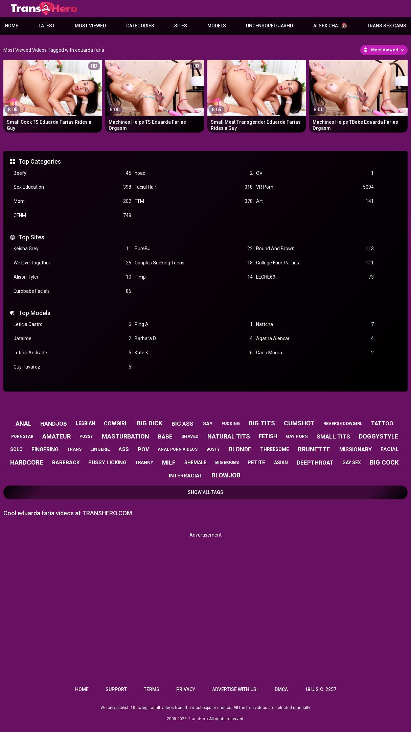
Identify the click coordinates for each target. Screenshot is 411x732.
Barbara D (193, 338)
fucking (231, 423)
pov (143, 449)
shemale (195, 462)
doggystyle (378, 436)
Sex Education (72, 187)
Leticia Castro (72, 324)
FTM (193, 201)
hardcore (26, 462)
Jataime (72, 338)
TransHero (198, 718)
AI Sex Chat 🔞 (330, 25)
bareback (65, 462)
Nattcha (315, 324)
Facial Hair (193, 187)
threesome (274, 449)
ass (123, 449)
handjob (53, 423)
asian (281, 462)
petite (256, 462)
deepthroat (315, 462)
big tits (262, 423)
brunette (314, 449)
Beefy (72, 173)
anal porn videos (178, 449)
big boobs (227, 462)
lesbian (85, 423)
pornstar (22, 436)
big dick (150, 423)
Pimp (193, 277)
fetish (268, 436)
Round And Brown (315, 249)
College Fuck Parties (315, 263)
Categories (140, 25)
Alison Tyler (72, 277)
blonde (240, 449)
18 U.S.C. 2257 (320, 689)
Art (315, 201)
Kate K (193, 353)
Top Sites (31, 237)
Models (216, 25)
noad (193, 173)
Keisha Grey (72, 249)
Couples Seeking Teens (193, 263)
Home (11, 25)
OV (315, 173)
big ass (182, 423)
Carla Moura (315, 353)
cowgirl (116, 423)
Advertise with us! (235, 689)
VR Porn (315, 187)
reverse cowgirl (342, 423)
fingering (45, 449)
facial (390, 449)
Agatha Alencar (315, 338)
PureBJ (193, 249)
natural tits (228, 436)
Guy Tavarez (72, 367)
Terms (151, 689)
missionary (355, 449)
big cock (384, 462)
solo (16, 449)
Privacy (185, 689)
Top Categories (39, 161)
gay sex (351, 462)
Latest (47, 25)
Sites (180, 25)
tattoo (382, 423)
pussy (86, 436)
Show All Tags (205, 492)
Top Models (34, 312)
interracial (186, 476)
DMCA (281, 689)
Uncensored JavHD (269, 25)
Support (116, 689)
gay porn (297, 436)
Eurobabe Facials (72, 291)
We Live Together (72, 263)
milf (169, 462)
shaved (190, 436)
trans (74, 449)
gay (207, 424)
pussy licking (107, 462)
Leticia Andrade (72, 353)
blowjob (226, 475)
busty (213, 449)
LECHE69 (315, 277)
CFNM (72, 215)
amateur (56, 436)
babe (165, 436)
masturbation (125, 436)
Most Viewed (90, 25)
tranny (144, 462)
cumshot (299, 423)
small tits (333, 436)
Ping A (193, 324)
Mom (72, 201)
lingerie (100, 449)
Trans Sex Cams (386, 25)
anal (23, 423)
